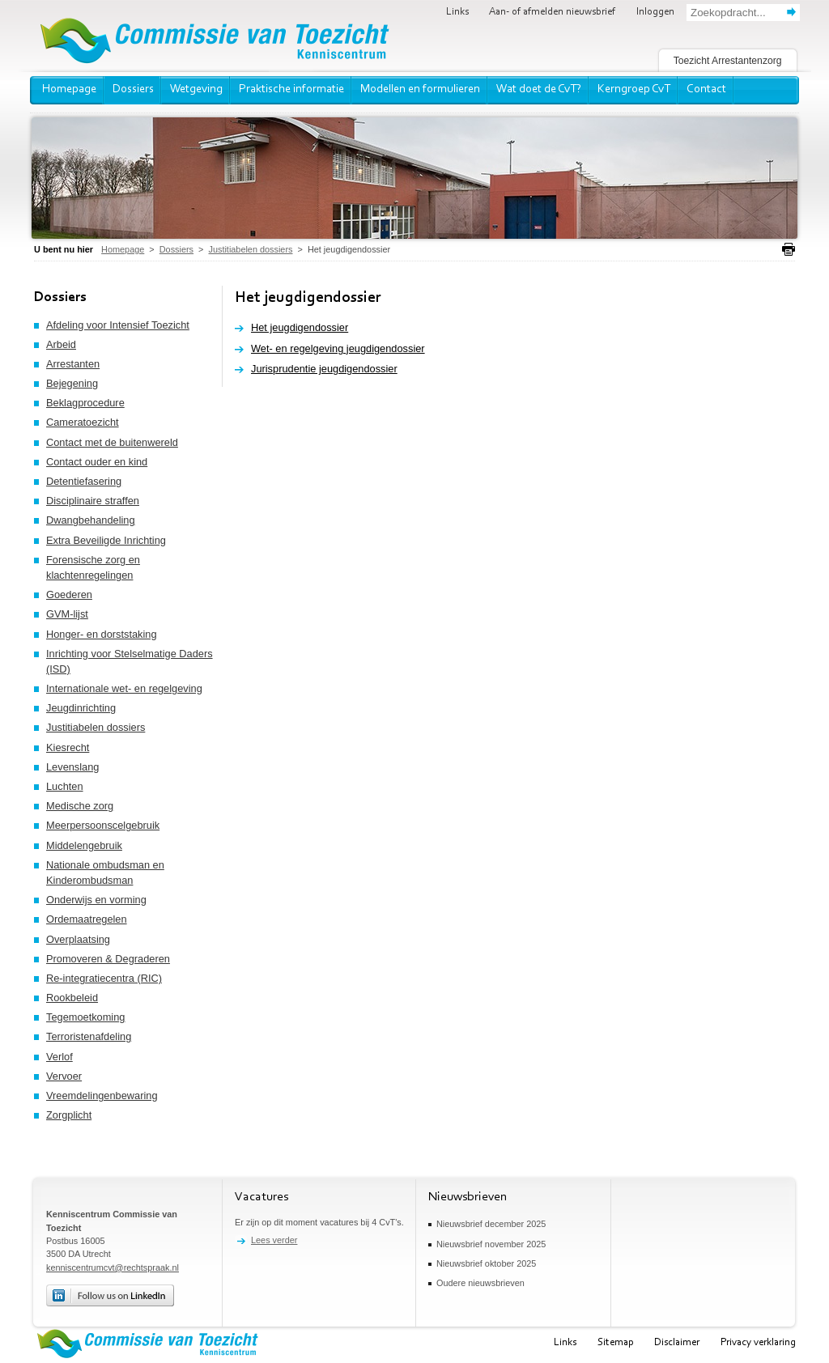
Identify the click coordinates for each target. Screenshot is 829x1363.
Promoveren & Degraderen (108, 959)
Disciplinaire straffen (92, 501)
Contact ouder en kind (96, 462)
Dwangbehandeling (90, 520)
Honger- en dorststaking (101, 634)
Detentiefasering (83, 481)
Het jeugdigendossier (299, 327)
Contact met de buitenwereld (112, 442)
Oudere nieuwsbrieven (480, 1283)
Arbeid (61, 344)
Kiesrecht (67, 747)
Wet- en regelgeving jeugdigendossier (338, 348)
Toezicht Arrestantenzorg (728, 60)
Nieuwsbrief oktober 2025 (486, 1263)
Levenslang (72, 767)
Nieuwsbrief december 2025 (491, 1224)
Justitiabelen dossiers (95, 727)
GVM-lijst (67, 614)
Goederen (69, 594)
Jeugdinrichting (81, 708)
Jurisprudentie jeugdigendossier (324, 369)
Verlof (59, 1057)
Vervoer (64, 1076)
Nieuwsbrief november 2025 (491, 1244)
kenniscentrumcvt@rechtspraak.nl (112, 1267)
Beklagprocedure (85, 403)
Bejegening (72, 383)
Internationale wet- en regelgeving (124, 688)
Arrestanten (73, 364)
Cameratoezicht (82, 422)
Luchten (64, 786)
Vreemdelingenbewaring (102, 1095)
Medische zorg (79, 806)
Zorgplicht (68, 1115)
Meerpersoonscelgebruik (102, 825)
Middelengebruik (84, 845)
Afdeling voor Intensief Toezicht (117, 325)
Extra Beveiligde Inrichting (106, 540)
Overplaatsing (78, 939)
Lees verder (274, 1240)
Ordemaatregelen (86, 919)
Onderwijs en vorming (96, 900)
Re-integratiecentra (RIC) (104, 978)
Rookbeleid (72, 997)
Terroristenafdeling (88, 1036)
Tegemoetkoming (85, 1017)
